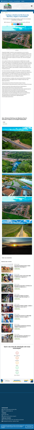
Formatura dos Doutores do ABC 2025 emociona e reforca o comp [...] (22, 316)
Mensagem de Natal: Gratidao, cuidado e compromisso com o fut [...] (23, 306)
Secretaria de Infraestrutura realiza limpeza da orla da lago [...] (22, 266)
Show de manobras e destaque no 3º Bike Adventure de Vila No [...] (22, 336)
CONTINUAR (29, 426)
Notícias (6, 12)
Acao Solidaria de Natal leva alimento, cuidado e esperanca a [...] (22, 326)
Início (3, 12)
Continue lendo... (17, 268)
